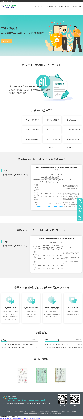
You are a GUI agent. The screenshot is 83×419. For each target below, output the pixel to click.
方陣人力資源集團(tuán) (20, 411)
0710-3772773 (6, 41)
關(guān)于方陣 (77, 6)
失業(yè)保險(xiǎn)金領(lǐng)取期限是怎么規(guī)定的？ (61, 347)
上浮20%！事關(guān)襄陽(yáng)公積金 (12, 347)
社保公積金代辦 (38, 6)
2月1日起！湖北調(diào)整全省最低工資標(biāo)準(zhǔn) (17, 344)
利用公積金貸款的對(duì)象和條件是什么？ (57, 344)
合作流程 (60, 6)
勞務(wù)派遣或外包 (50, 6)
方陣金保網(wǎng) (33, 411)
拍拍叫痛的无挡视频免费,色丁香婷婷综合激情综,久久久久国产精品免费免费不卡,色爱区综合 (20, 418)
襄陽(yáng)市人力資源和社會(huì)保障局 (49, 411)
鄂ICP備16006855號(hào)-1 (54, 413)
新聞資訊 (67, 6)
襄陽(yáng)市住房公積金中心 (69, 411)
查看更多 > (35, 339)
